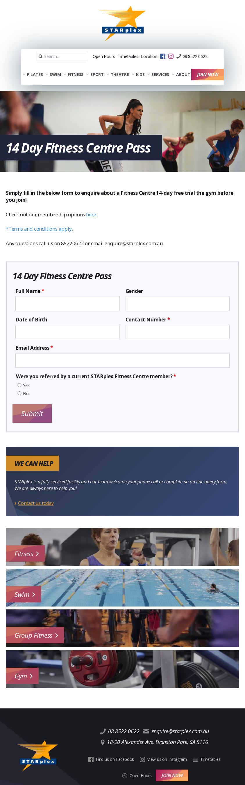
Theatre (118, 65)
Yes (26, 374)
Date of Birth (31, 308)
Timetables (119, 49)
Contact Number (148, 308)
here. (91, 203)
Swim (53, 65)
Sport (95, 65)
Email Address (34, 337)
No (26, 382)
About (181, 65)
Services (159, 65)
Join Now (209, 65)
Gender (134, 280)
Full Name (29, 280)
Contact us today (36, 492)
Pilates (33, 65)
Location (146, 49)
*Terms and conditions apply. (39, 217)
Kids (138, 65)
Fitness (74, 65)
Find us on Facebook (98, 738)
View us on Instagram (147, 738)
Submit (32, 402)
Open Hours (89, 49)
